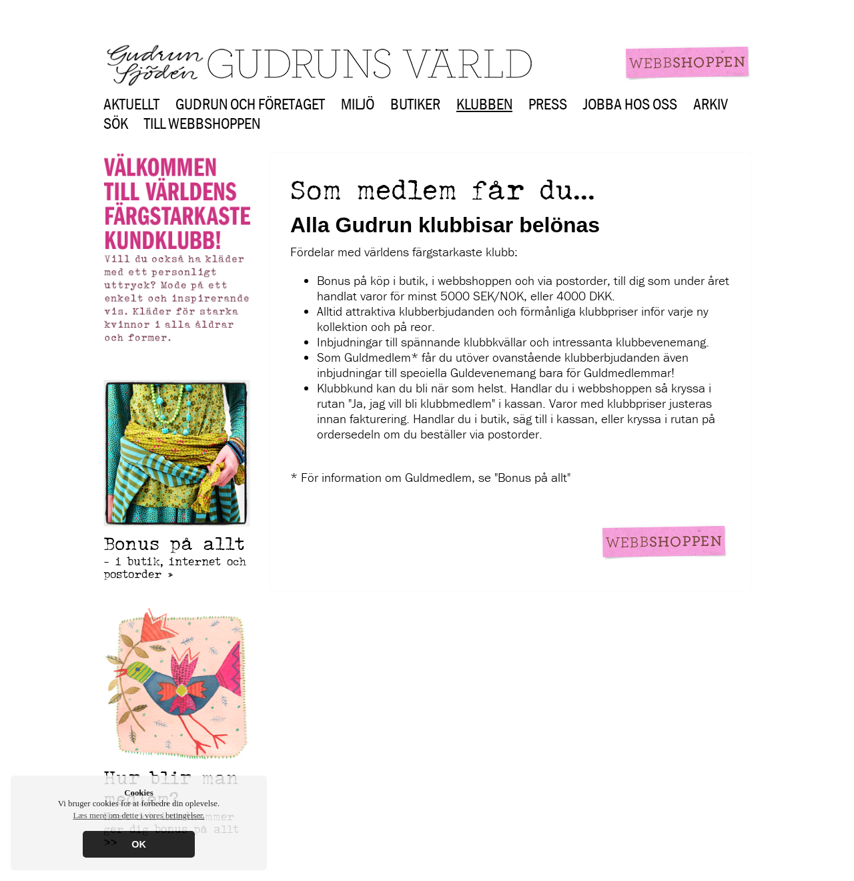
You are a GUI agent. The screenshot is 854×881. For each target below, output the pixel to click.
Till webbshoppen (202, 123)
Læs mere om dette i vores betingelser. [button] (138, 815)
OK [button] (138, 844)
